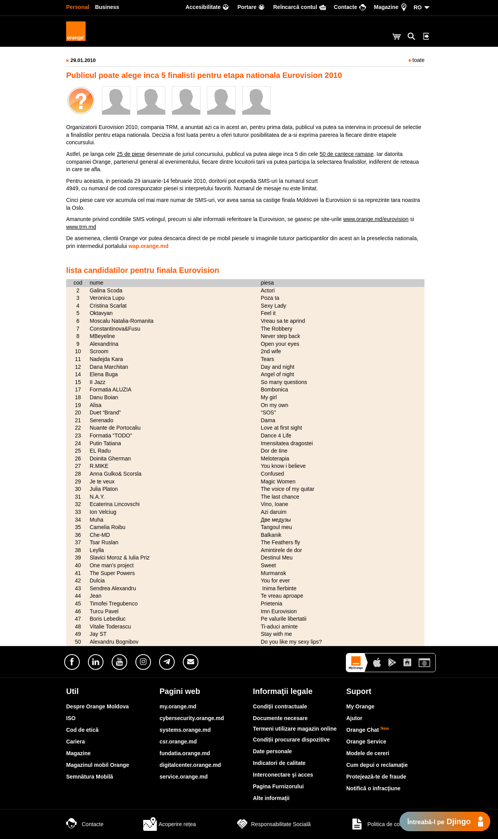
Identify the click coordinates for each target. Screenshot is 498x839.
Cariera (75, 741)
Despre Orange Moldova (97, 706)
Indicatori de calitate (279, 763)
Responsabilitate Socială (272, 824)
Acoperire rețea (169, 824)
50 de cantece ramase (346, 154)
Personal (77, 7)
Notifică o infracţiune (373, 788)
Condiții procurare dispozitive (291, 739)
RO (418, 7)
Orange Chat (367, 730)
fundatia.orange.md (185, 753)
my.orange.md (178, 706)
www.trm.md (81, 227)
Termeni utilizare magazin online (295, 729)
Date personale (272, 751)
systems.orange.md (185, 730)
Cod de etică (82, 730)
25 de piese (131, 154)
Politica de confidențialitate (391, 824)
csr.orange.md (178, 741)
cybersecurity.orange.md (192, 718)
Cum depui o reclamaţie (377, 765)
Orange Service (366, 741)
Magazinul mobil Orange (97, 765)
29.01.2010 (83, 60)
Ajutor (354, 718)
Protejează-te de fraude (376, 777)
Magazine (78, 753)
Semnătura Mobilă (89, 777)
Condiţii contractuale (280, 706)
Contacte (84, 824)
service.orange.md (184, 777)
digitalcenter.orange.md (190, 765)
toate (416, 60)
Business (107, 7)
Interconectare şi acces (283, 775)
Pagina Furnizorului (278, 786)
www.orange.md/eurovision (376, 219)
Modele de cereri (367, 753)
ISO (70, 718)
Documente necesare (280, 718)
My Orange (360, 706)
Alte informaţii (271, 798)
